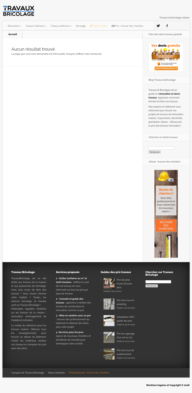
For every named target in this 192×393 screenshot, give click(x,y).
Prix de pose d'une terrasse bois (124, 283)
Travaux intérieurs (34, 25)
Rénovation (14, 25)
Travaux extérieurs (60, 25)
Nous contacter (56, 372)
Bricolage (81, 25)
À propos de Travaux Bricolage (27, 372)
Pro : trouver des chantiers (127, 25)
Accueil (12, 34)
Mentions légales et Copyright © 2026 (168, 385)
